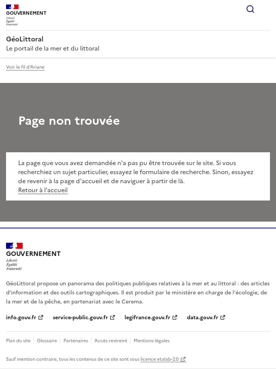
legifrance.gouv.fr (147, 318)
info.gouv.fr (21, 318)
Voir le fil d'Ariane (25, 67)
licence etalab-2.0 (159, 359)
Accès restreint (110, 340)
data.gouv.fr (202, 318)
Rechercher (250, 9)
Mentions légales (152, 340)
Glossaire (47, 340)
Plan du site (18, 340)
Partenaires (75, 340)
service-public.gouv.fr (80, 318)
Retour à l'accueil (43, 189)
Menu (265, 9)
